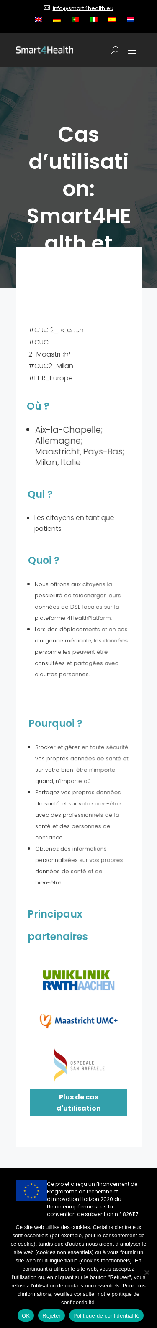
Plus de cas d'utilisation (79, 1102)
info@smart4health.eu (83, 8)
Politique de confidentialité (106, 1316)
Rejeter (51, 1316)
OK (26, 1316)
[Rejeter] (146, 1272)
